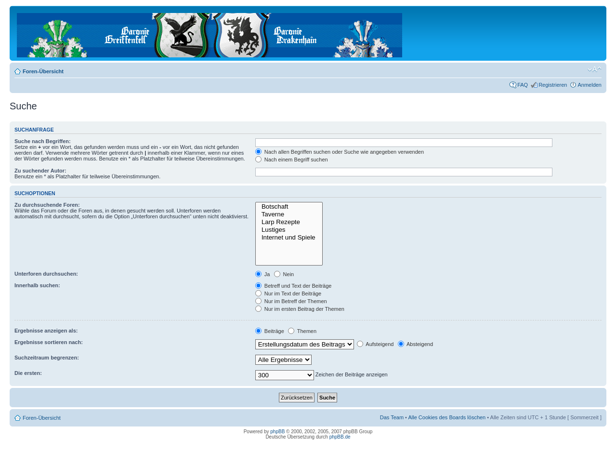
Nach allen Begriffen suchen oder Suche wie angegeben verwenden (339, 152)
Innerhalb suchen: (37, 285)
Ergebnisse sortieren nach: (48, 342)
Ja (262, 274)
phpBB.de (340, 437)
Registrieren (552, 85)
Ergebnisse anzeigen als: (46, 330)
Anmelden (589, 85)
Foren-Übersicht (43, 71)
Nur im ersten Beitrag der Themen (299, 309)
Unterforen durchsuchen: (46, 274)
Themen (302, 331)
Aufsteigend (375, 344)
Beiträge (269, 331)
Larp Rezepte (289, 222)
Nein (284, 274)
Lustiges (289, 230)
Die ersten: (28, 373)
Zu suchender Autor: (40, 170)
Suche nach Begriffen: (42, 141)
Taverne (289, 214)
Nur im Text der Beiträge (288, 293)
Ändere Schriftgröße (595, 69)
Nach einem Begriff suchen (291, 159)
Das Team (392, 417)
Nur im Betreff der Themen (291, 301)
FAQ (522, 85)
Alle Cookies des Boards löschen (446, 417)
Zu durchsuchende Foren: (47, 205)
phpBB (277, 431)
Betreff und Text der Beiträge (293, 286)
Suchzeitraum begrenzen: (46, 357)
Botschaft (289, 207)
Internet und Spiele (289, 237)
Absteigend (415, 344)
